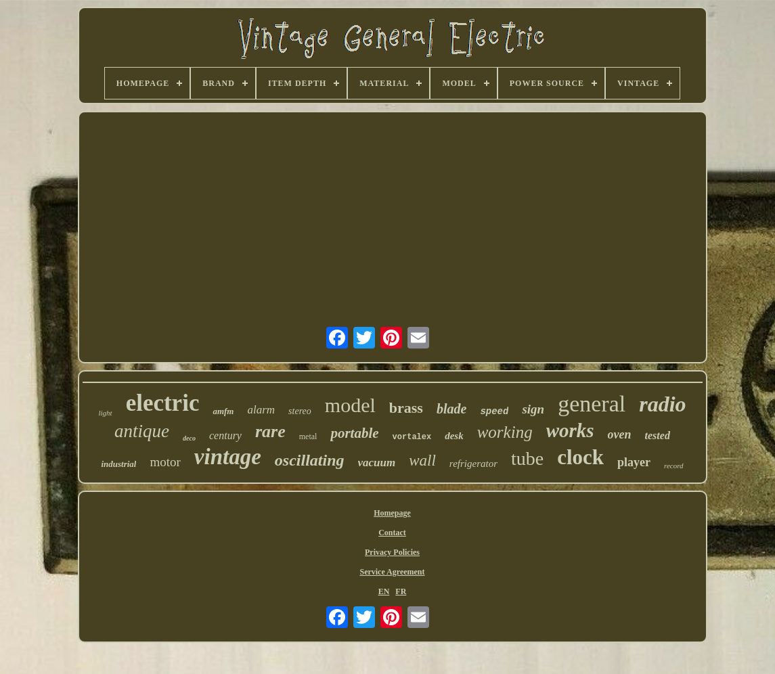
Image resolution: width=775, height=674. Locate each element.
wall (422, 460)
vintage (227, 457)
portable (354, 433)
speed (494, 411)
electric (163, 403)
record (674, 466)
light (105, 413)
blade (451, 408)
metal (308, 436)
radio (662, 404)
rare (270, 431)
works (570, 430)
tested (657, 435)
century (225, 435)
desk (454, 435)
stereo (299, 411)
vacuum (377, 462)
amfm (223, 411)
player (633, 462)
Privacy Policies (392, 552)
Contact (392, 532)
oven (620, 434)
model (350, 405)
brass (406, 407)
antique (141, 431)
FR (400, 591)
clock (580, 457)
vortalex (412, 437)
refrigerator (473, 463)
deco (189, 438)
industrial (118, 464)
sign (533, 409)
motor (165, 462)
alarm (261, 409)
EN (384, 591)
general (591, 403)
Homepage (392, 513)
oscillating (310, 460)
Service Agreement (391, 572)
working (505, 432)
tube (527, 458)
